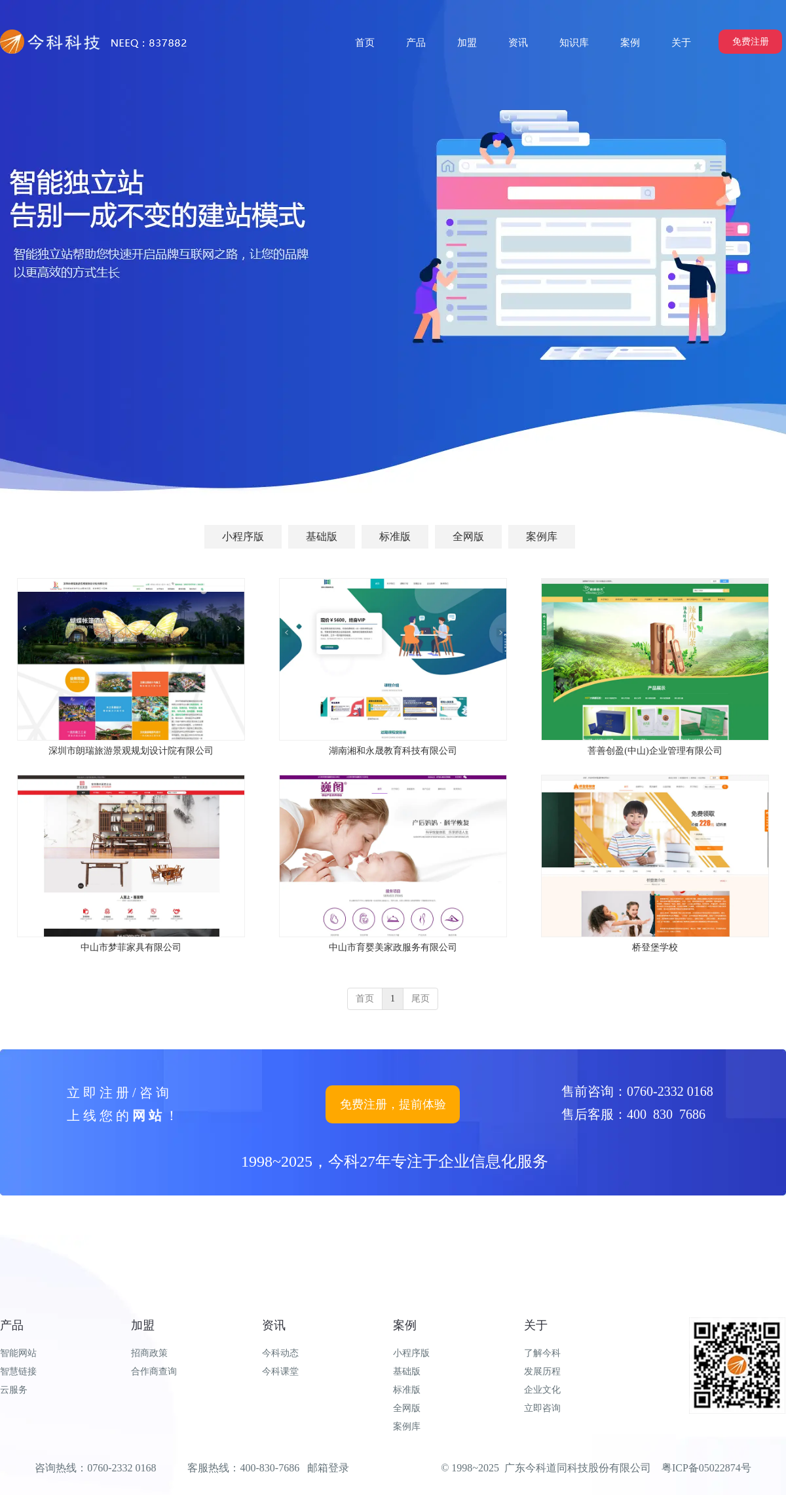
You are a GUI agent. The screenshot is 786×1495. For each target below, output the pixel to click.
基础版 (407, 1371)
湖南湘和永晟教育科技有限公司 (393, 751)
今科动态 (280, 1353)
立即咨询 (542, 1408)
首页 (365, 998)
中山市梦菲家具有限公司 (131, 947)
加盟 (143, 1325)
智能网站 (18, 1353)
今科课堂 (280, 1371)
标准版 (407, 1390)
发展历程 (542, 1371)
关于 (536, 1325)
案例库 (407, 1426)
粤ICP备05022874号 (706, 1467)
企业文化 (542, 1390)
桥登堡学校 (655, 947)
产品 (12, 1325)
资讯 (274, 1325)
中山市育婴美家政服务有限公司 (393, 947)
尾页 (420, 998)
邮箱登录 (328, 1467)
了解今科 (542, 1353)
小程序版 (411, 1353)
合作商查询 (154, 1371)
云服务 (14, 1390)
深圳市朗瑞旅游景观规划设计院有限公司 (131, 751)
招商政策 (149, 1353)
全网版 (407, 1408)
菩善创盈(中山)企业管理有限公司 (655, 751)
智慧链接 (18, 1371)
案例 (405, 1325)
